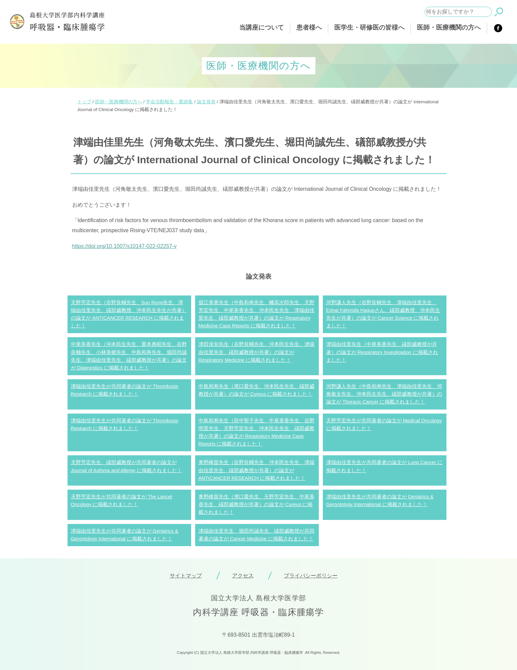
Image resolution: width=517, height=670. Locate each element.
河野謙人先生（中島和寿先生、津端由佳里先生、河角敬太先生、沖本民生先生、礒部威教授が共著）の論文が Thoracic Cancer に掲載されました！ (384, 394)
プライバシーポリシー (311, 575)
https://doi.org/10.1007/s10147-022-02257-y (124, 246)
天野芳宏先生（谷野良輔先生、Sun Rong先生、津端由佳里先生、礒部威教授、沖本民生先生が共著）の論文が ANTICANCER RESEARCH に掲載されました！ (129, 314)
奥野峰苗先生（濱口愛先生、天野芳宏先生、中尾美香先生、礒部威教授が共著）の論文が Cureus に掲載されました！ (256, 504)
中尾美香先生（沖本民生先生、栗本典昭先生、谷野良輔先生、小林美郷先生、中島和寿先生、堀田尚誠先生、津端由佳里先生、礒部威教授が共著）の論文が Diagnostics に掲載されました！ (129, 356)
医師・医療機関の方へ (449, 27)
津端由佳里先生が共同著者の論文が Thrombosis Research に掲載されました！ (124, 390)
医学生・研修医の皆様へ (369, 27)
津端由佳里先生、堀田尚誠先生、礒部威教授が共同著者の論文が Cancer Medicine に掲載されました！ (256, 534)
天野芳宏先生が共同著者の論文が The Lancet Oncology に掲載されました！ (121, 500)
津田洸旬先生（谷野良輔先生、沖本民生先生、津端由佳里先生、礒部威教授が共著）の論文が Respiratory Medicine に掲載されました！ (256, 352)
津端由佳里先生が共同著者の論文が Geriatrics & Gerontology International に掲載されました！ (380, 500)
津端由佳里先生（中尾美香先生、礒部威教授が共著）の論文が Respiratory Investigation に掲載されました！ (382, 352)
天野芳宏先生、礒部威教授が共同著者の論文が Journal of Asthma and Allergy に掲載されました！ (126, 466)
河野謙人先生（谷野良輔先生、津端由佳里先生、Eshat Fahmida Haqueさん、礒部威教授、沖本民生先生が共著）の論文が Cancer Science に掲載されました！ (383, 314)
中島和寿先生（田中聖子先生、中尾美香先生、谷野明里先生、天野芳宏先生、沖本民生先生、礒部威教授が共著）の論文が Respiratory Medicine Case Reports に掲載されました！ (256, 432)
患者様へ (309, 27)
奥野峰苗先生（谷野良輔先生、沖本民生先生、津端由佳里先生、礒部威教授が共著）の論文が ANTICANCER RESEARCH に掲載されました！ (256, 470)
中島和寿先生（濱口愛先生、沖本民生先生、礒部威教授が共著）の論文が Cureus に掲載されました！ (256, 390)
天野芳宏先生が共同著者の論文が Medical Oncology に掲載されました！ (384, 424)
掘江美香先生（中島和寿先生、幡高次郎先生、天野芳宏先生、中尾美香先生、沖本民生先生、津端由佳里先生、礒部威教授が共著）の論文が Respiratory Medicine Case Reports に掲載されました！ (256, 314)
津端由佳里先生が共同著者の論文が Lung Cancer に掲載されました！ (384, 466)
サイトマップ (186, 575)
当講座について (261, 27)
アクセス (243, 575)
